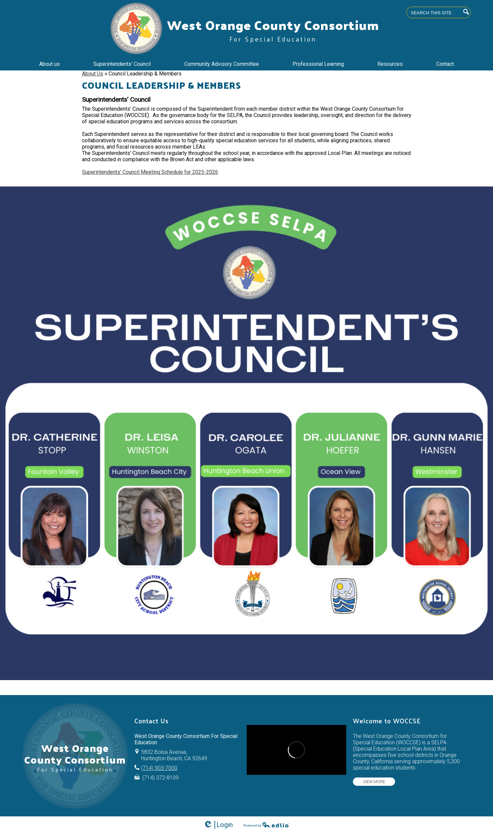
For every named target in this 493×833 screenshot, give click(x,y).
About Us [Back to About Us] (92, 73)
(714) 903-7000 (159, 768)
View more (374, 781)
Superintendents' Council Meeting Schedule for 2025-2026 (150, 172)
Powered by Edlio (266, 824)
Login (218, 825)
